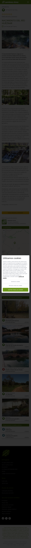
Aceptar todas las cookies (15, 289)
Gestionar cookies (15, 281)
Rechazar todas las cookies (15, 285)
